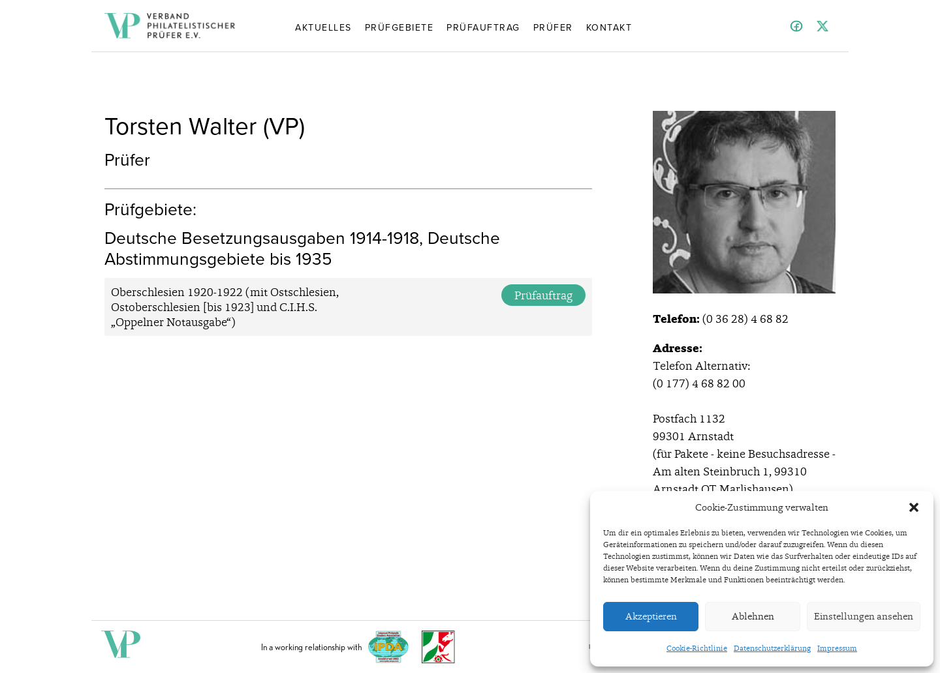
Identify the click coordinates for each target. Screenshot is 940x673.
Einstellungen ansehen (863, 616)
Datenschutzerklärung (772, 648)
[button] (913, 507)
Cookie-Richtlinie (696, 648)
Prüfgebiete (399, 26)
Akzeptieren (651, 616)
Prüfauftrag (483, 26)
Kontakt (609, 26)
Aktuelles (323, 26)
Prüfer (553, 26)
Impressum (837, 648)
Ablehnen (753, 616)
